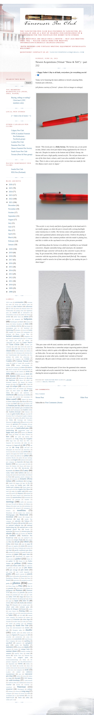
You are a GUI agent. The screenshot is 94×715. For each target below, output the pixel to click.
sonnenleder (18, 639)
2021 (11, 202)
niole (16, 533)
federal (24, 399)
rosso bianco (12, 611)
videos (30, 676)
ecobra (24, 386)
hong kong (19, 439)
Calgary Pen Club (17, 130)
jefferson (19, 455)
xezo (28, 695)
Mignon (8, 506)
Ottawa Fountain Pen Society (21, 148)
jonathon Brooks (11, 458)
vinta (9, 678)
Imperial (8, 443)
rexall (15, 603)
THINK (20, 664)
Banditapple (13, 322)
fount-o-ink (29, 403)
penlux (17, 576)
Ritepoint (15, 605)
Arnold (14, 312)
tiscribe (21, 666)
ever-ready (9, 397)
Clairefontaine (13, 355)
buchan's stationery (13, 336)
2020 (11, 249)
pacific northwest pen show (23, 550)
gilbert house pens (27, 418)
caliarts (27, 340)
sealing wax (20, 623)
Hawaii (30, 432)
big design (27, 326)
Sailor (10, 615)
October (11, 212)
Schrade (8, 621)
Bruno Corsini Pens (22, 334)
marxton (17, 499)
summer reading (25, 651)
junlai (20, 458)
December (12, 205)
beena (7, 324)
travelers (22, 668)
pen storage (14, 570)
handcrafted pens (22, 428)
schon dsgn (26, 619)
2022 (11, 199)
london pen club (23, 485)
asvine (8, 317)
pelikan (17, 563)
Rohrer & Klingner (12, 609)
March (10, 237)
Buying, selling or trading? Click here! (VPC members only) (20, 100)
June (10, 227)
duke (14, 384)
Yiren (20, 697)
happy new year (12, 432)
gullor (22, 426)
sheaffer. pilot (16, 632)
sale (18, 615)
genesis (10, 418)
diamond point (11, 378)
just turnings (28, 458)
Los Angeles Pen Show (22, 489)
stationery (9, 647)
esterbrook (10, 395)
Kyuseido (9, 470)
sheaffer (28, 630)
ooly (23, 544)
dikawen (21, 378)
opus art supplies (13, 546)
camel (17, 342)
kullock (8, 468)
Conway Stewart (22, 361)
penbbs (8, 574)
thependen (11, 663)
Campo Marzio (27, 342)
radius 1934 (12, 597)
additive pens (26, 304)
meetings (10, 501)
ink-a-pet (26, 447)
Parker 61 (22, 561)
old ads (17, 542)
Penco (11, 576)
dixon (21, 380)
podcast (14, 592)
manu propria (17, 495)
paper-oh (9, 556)
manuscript (27, 495)
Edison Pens (12, 388)
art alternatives (25, 312)
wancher (9, 684)
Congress (18, 359)
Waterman (21, 687)
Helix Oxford (26, 434)
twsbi (27, 670)
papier (28, 556)
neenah (27, 529)
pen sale (18, 567)
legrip (7, 479)
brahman (8, 334)
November (12, 209)
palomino (8, 554)
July (10, 223)
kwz (16, 468)
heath (10, 434)
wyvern (21, 695)
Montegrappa (10, 515)
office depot (28, 540)
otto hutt (9, 550)
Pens (28, 578)
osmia (22, 546)
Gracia (8, 424)
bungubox (27, 336)
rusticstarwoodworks (26, 613)
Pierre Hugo (11, 586)
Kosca (21, 466)
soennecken (18, 637)
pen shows (28, 568)
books (30, 330)
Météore (21, 504)
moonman (9, 517)
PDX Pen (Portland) (18, 172)
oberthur (8, 540)
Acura (16, 304)
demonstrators (19, 374)
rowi (16, 613)
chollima (8, 353)
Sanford (20, 617)
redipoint (14, 598)
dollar (28, 380)
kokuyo (14, 466)
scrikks (30, 621)
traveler (15, 668)
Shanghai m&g (17, 630)
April (10, 234)
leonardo (14, 479)
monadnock (9, 508)
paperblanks (19, 556)
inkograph (9, 449)
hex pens (18, 436)
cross (8, 365)
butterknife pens (18, 338)
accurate (30, 302)
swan (28, 653)
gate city (25, 414)
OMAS (26, 542)
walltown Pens (12, 682)
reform (30, 598)
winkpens (9, 693)
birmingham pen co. (13, 328)
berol (7, 326)
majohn (28, 493)
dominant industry (11, 382)
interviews (27, 449)
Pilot (20, 586)
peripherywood (26, 580)
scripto (11, 623)
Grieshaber (24, 424)
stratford (8, 649)
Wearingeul (20, 689)
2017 (11, 260)
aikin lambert (17, 306)
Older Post (84, 397)
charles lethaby (19, 351)
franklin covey (27, 410)
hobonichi (9, 438)
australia (8, 319)
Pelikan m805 (17, 566)
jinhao (26, 456)
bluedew (18, 330)
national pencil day (13, 529)
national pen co (25, 527)
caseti (28, 346)
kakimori (23, 460)
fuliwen (27, 412)
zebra (27, 697)
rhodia (22, 603)
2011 (11, 281)
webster (29, 689)
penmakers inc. (26, 576)
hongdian (29, 439)
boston (18, 332)
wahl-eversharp (14, 680)
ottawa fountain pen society (22, 548)
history (27, 436)
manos (8, 495)
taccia (8, 655)
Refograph (23, 598)
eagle (8, 386)
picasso (30, 583)
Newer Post (40, 397)
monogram (27, 508)
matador (27, 499)
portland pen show (18, 594)
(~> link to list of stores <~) (21, 116)
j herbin (25, 452)
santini (28, 617)
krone (28, 466)
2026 (11, 184)
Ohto (9, 542)
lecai (9, 477)
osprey (10, 548)
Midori (28, 504)
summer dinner (11, 651)
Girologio (20, 420)
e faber (28, 384)
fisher (15, 403)
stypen (16, 649)
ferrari (30, 399)
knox (7, 466)
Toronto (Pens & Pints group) (21, 154)
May (10, 230)
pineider (10, 588)
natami (30, 523)
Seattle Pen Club (17, 169)
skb (29, 635)
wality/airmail (28, 680)
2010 (11, 285)
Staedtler (26, 645)
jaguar (15, 453)
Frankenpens (16, 410)
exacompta (27, 397)
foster (21, 403)
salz (23, 615)
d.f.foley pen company (12, 367)
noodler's (12, 536)
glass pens (17, 422)
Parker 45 (29, 559)
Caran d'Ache (14, 344)
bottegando (27, 332)
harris (23, 432)
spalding (27, 641)
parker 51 (12, 561)
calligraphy (9, 342)
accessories (19, 302)
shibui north (26, 632)
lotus (7, 491)
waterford (9, 687)
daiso (23, 367)
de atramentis (24, 369)
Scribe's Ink (16, 621)
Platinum (19, 590)
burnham (8, 338)
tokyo (28, 666)
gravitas (15, 424)
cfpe (29, 348)
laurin (14, 475)
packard (10, 552)
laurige (8, 475)
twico (11, 670)
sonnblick (9, 639)
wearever (9, 689)
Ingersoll (17, 445)
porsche (22, 592)
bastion (28, 322)
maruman (27, 497)
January (11, 245)
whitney (10, 691)
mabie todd (21, 491)
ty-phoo (8, 672)
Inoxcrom (18, 449)
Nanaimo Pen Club (18, 145)
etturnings (20, 395)
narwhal (23, 523)
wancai (28, 682)
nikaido (8, 533)
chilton (28, 351)
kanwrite (20, 462)
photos (52, 381)
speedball (9, 643)
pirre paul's (19, 588)
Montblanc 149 (10, 513)
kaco (9, 460)
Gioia (11, 420)
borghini (11, 332)
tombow (8, 668)
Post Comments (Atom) (53, 403)
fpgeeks (8, 410)
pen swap (9, 572)
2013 (11, 274)
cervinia (22, 348)
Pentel (8, 580)
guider (15, 426)
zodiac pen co (10, 699)
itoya (19, 451)
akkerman (29, 306)
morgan (27, 517)
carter (15, 346)
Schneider (16, 619)
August (11, 220)
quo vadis (29, 594)
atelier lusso (17, 316)
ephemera (26, 393)
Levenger (29, 481)
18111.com (9, 302)
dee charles (20, 371)
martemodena (17, 497)
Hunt (21, 440)
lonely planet (26, 487)
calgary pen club (15, 340)
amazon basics (26, 308)
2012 (11, 277)
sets (7, 630)
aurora (26, 317)
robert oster (10, 607)
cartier (22, 346)
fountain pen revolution (22, 408)
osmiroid (29, 546)
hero (7, 437)
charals (8, 351)
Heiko (17, 434)
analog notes (20, 310)
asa (17, 314)
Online (8, 544)
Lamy (25, 470)
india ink (27, 443)
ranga (21, 597)
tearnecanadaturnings (12, 659)
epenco (17, 393)
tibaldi (14, 666)
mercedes (29, 502)
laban (17, 470)
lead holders (21, 475)
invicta (8, 451)
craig (7, 363)
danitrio (29, 367)
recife (7, 598)
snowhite (8, 637)
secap (7, 627)
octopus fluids (18, 540)
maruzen (8, 499)
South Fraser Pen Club (19, 151)
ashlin (22, 314)
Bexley (13, 326)
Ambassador (9, 310)
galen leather (16, 414)
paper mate (26, 554)
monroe (8, 510)
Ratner (28, 596)
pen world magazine (22, 572)
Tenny (24, 659)
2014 (11, 270)
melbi (22, 502)
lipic (24, 483)
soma (27, 637)
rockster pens (24, 607)
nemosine (9, 531)
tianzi (7, 666)
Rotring (22, 611)
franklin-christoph (15, 412)
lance (28, 473)
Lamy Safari (10, 473)
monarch (18, 508)
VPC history (28, 678)
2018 (11, 256)
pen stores (24, 570)
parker (18, 558)
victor (24, 676)
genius (17, 418)
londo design (10, 485)
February (11, 241)
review (8, 603)
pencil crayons (20, 574)
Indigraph (9, 445)
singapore (22, 635)
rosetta (30, 609)
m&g (13, 491)
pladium (28, 588)
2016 (11, 263)
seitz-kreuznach (17, 627)
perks (8, 583)
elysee (26, 390)
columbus (9, 359)
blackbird (26, 328)
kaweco (9, 464)
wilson (17, 691)
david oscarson (13, 369)
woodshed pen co (11, 695)
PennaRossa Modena (12, 578)
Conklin (9, 361)
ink (24, 445)
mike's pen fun (17, 506)
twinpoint (19, 670)
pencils (29, 574)
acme (10, 304)
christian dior (28, 353)
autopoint (17, 319)
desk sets (29, 374)
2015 (11, 267)
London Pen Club (17, 142)
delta (45, 381)
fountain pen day (14, 405)
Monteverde (24, 515)
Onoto (16, 544)
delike (28, 371)
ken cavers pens (20, 464)
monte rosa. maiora (24, 513)
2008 (11, 292)
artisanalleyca (10, 314)
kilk (29, 464)
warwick (26, 684)
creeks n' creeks (17, 363)
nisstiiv (23, 533)
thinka (28, 663)
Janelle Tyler (23, 453)
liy (29, 483)
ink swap (15, 447)
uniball (18, 672)
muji (18, 519)
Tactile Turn (17, 655)
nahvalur (18, 521)
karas (28, 462)
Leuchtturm (19, 481)
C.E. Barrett (28, 338)
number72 (27, 538)
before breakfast (17, 324)
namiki (8, 523)
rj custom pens (25, 605)
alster (17, 308)
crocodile (27, 363)
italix (13, 451)
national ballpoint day (16, 525)
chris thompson (17, 353)
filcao (24, 401)
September (12, 216)
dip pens (29, 378)
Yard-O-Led (10, 697)
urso (20, 674)
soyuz (19, 641)
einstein (21, 388)
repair (16, 601)
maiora (13, 493)
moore (20, 517)
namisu (15, 523)
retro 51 (26, 601)
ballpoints (28, 319)
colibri (17, 357)
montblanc (21, 510)
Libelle (11, 483)
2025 (11, 188)
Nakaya (27, 521)
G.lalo (8, 414)
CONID (26, 359)
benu (26, 324)
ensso (8, 393)
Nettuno (17, 531)
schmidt (8, 619)
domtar (23, 382)
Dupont (20, 384)
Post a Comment (40, 394)
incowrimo (17, 443)
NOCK (30, 533)
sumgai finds (25, 649)
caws (7, 348)
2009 (11, 288)
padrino (17, 552)
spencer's (18, 643)
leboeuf (30, 475)
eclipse (15, 386)
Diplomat (12, 380)
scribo (24, 621)
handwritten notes (23, 430)
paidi (23, 552)
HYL (28, 440)
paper (16, 554)
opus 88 (29, 544)
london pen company (13, 487)
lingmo (18, 483)
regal (9, 601)
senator (27, 628)
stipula (26, 647)
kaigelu (15, 460)
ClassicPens (23, 355)
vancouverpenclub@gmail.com (67, 52)
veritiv (18, 676)
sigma (8, 635)
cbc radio (15, 349)
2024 (11, 192)
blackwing (9, 330)
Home (62, 397)
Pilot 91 (30, 586)
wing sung (25, 691)
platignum (9, 590)
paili (29, 552)
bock (24, 330)
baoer (21, 322)
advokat (8, 306)
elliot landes (16, 390)
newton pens (26, 531)
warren (18, 684)
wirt (28, 693)
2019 (11, 253)
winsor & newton (19, 693)
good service (26, 422)
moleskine (27, 506)
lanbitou (21, 473)
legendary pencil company (22, 477)
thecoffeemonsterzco (26, 661)
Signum (14, 635)
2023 (11, 195)
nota (19, 538)
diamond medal (25, 376)
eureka (28, 395)
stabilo (17, 645)
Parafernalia (9, 559)
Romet (23, 609)
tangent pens (23, 657)
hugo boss (13, 440)
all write (11, 308)
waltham (21, 682)
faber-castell (11, 399)
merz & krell (12, 504)
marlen (8, 497)
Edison (30, 386)
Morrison (9, 519)
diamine (13, 376)
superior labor (18, 653)
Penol (22, 578)
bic (20, 326)
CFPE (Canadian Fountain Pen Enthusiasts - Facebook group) (20, 136)
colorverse (26, 357)
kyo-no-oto (25, 468)
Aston (28, 314)
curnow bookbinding (22, 365)
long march (9, 489)
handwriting (10, 430)
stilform (19, 647)
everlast (18, 397)
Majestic (20, 493)
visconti (17, 678)
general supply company (25, 416)
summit (8, 653)
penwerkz (16, 580)
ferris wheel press (14, 401)
